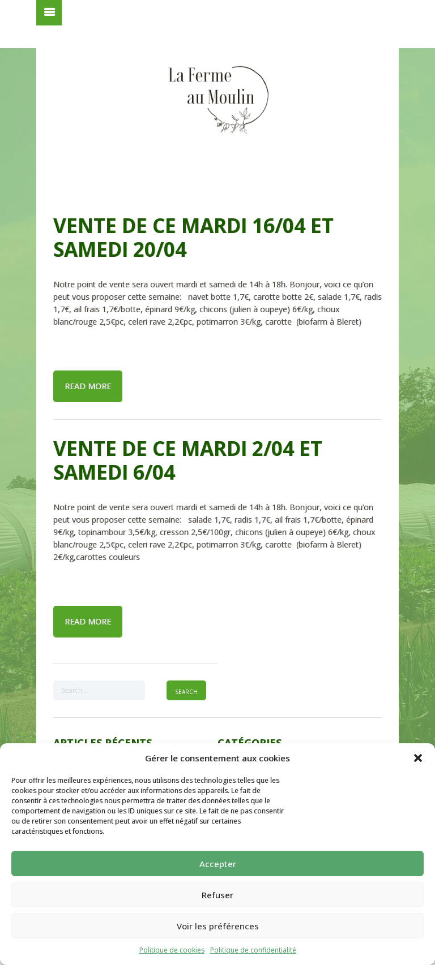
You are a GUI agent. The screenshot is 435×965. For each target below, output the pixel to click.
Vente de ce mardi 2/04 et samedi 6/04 (187, 460)
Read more (88, 386)
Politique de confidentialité (253, 950)
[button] (418, 758)
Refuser (217, 895)
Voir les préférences (218, 926)
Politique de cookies (171, 950)
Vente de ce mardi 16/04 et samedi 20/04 (193, 237)
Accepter (217, 863)
